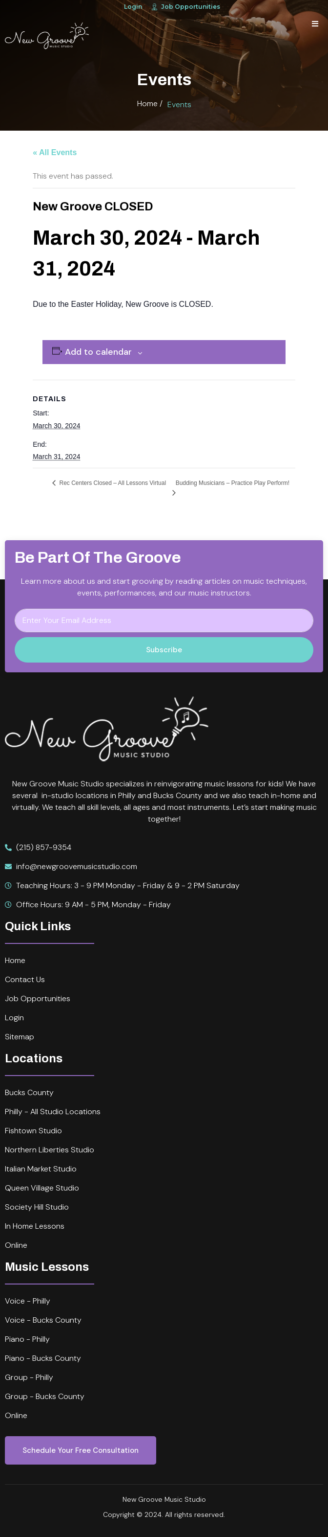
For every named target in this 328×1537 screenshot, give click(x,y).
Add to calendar (98, 352)
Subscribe (164, 650)
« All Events (55, 152)
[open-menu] (315, 24)
